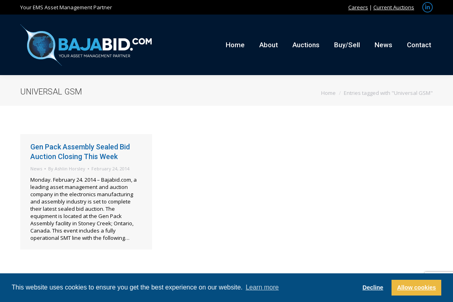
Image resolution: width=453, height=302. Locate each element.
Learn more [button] (262, 287)
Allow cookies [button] (416, 287)
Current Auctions (393, 7)
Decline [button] (372, 287)
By (66, 169)
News (36, 169)
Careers (358, 7)
